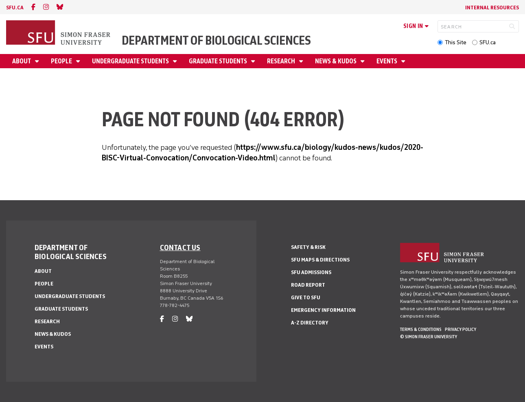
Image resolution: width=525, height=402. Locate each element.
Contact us (180, 247)
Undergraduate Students (131, 61)
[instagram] (46, 7)
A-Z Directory (309, 322)
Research (281, 61)
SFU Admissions (311, 272)
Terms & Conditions (421, 329)
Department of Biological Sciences (216, 40)
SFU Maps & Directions (320, 259)
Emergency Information (323, 310)
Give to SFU (305, 297)
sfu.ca (15, 7)
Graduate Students (218, 61)
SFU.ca (487, 42)
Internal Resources (492, 7)
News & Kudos (336, 61)
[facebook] (33, 7)
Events (387, 61)
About (22, 61)
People (62, 61)
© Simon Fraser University (428, 336)
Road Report (308, 284)
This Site (455, 42)
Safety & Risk (308, 247)
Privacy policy (460, 329)
